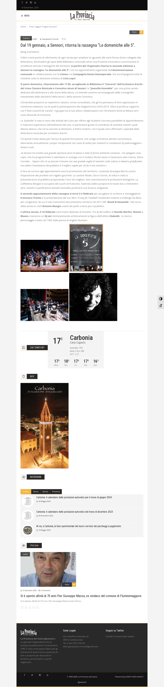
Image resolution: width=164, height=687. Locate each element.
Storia (35, 491)
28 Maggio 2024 (45, 501)
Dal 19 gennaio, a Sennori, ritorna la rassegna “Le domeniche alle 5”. (77, 45)
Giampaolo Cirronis (50, 39)
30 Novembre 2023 (46, 516)
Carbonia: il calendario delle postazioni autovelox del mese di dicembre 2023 (74, 511)
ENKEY (128, 676)
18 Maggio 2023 (45, 530)
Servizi (45, 491)
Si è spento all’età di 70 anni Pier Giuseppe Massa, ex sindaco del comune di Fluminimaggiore (80, 596)
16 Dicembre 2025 (30, 590)
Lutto (25, 554)
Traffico (25, 491)
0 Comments (45, 590)
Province (56, 491)
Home (23, 26)
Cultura (26, 38)
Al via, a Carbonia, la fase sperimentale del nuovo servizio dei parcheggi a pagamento (78, 526)
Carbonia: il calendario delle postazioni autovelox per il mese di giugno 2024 (74, 497)
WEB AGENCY (138, 676)
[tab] (25, 491)
